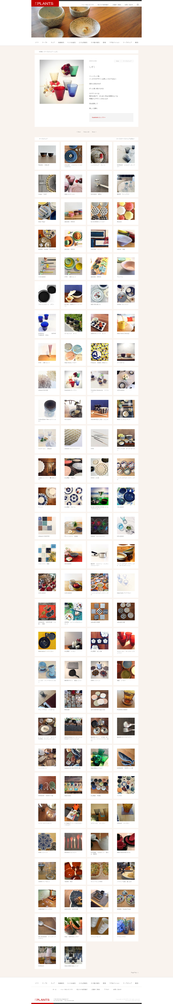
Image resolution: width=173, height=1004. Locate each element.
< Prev (78, 132)
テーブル (44, 42)
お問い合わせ (128, 4)
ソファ (36, 42)
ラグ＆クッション (114, 42)
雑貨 (137, 42)
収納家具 (61, 42)
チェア (52, 42)
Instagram (137, 4)
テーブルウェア (127, 42)
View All (86, 132)
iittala (117, 61)
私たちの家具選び (103, 4)
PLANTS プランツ (45, 3)
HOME (41, 51)
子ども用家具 (83, 42)
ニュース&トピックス (88, 4)
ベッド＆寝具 (71, 42)
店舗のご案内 (116, 4)
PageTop (134, 972)
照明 (104, 42)
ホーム (54, 989)
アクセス (106, 989)
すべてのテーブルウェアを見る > (125, 138)
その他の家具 (94, 42)
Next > (94, 132)
